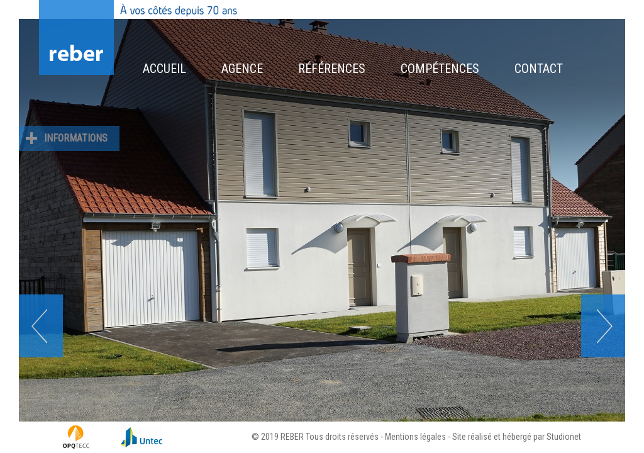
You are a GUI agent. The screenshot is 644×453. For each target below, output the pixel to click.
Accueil (164, 68)
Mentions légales (415, 437)
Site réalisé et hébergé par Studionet (516, 437)
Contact (538, 68)
